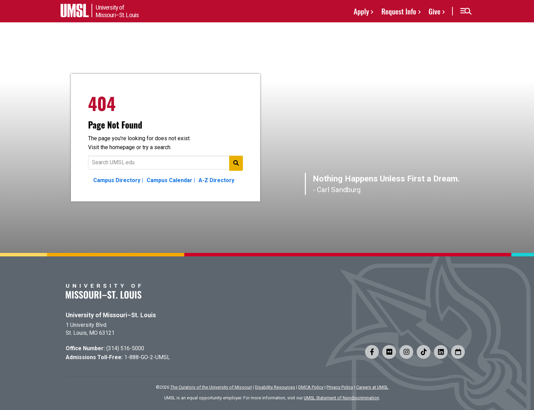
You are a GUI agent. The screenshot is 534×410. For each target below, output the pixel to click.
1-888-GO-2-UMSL (147, 357)
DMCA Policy (310, 387)
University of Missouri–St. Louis (111, 315)
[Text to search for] (165, 162)
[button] (465, 11)
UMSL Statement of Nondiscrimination (341, 397)
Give (434, 11)
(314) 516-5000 (125, 348)
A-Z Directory (216, 180)
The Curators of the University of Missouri (211, 387)
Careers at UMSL (372, 387)
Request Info (398, 11)
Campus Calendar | (171, 180)
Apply (361, 11)
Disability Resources (275, 387)
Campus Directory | (118, 180)
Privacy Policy (340, 387)
